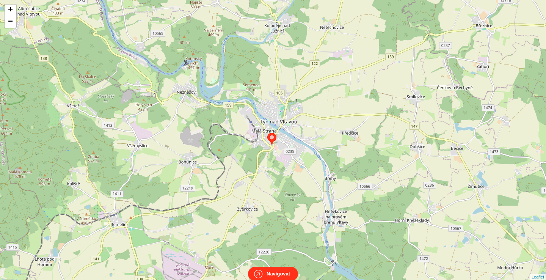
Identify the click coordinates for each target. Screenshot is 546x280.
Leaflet (538, 270)
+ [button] (10, 10)
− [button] (10, 22)
